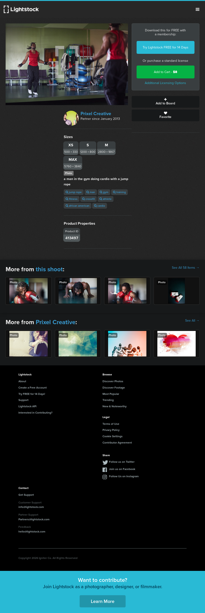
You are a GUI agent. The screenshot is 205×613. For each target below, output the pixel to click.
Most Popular (110, 394)
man (90, 192)
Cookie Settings (112, 436)
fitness (72, 199)
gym (104, 192)
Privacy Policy (111, 430)
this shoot (49, 269)
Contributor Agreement (117, 442)
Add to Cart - (165, 72)
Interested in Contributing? (35, 413)
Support (23, 400)
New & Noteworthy (114, 406)
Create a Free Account (32, 387)
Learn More (102, 601)
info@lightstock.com (31, 507)
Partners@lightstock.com (33, 519)
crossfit (88, 199)
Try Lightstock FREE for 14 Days (165, 47)
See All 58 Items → (185, 267)
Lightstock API (27, 406)
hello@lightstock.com (31, 531)
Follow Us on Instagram (124, 476)
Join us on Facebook (122, 469)
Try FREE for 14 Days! (31, 394)
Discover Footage (113, 387)
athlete (105, 199)
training (119, 192)
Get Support (26, 495)
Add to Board (165, 102)
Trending (108, 400)
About (22, 381)
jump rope (74, 192)
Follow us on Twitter (121, 462)
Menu (197, 9)
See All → (192, 320)
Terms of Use (110, 424)
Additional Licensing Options (165, 83)
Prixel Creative (96, 113)
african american (77, 206)
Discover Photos (112, 381)
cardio (99, 206)
